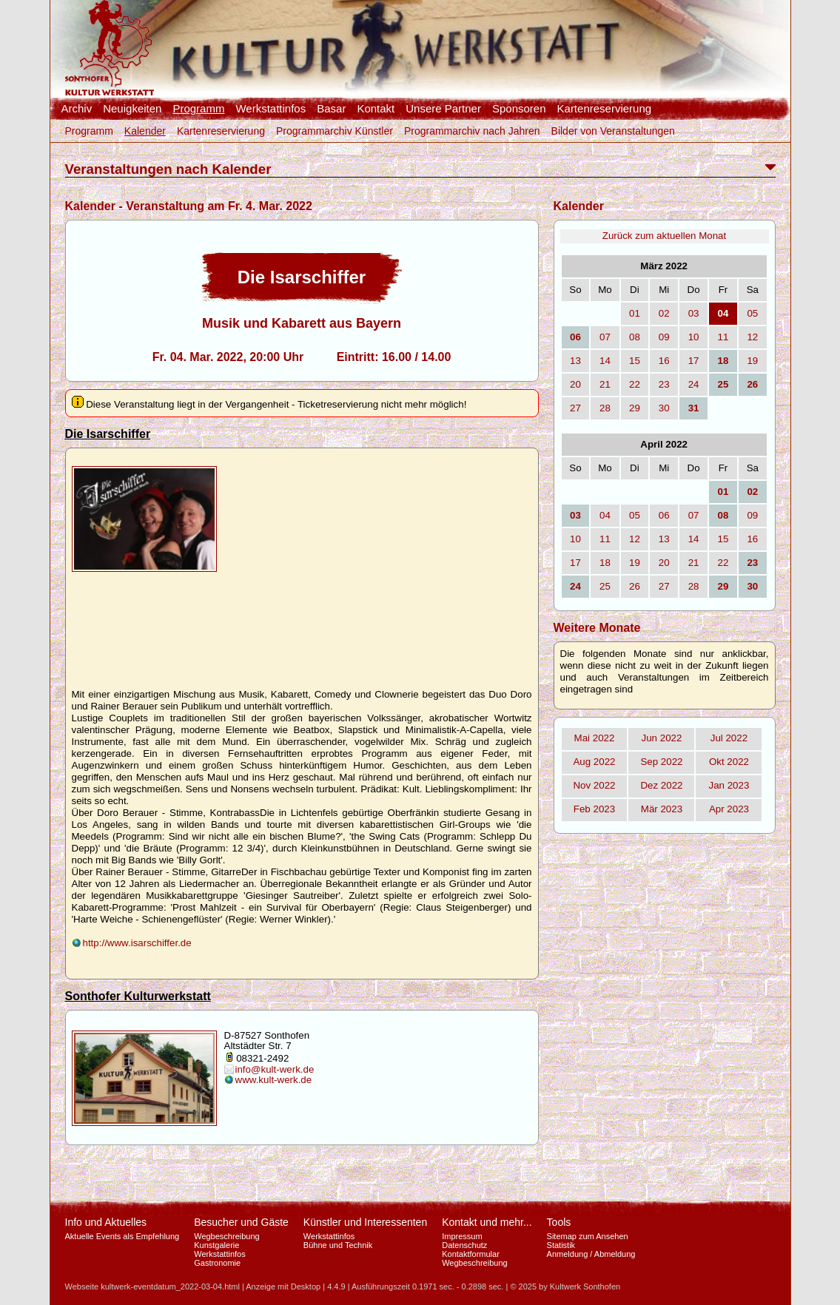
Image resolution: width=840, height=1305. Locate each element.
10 (693, 337)
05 (752, 313)
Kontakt (375, 109)
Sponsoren (519, 109)
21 (605, 384)
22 (634, 384)
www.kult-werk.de (273, 1079)
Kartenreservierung (604, 109)
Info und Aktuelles (106, 1222)
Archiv (77, 109)
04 (605, 515)
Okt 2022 (729, 761)
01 (634, 313)
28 (605, 408)
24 (693, 384)
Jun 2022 (662, 737)
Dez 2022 (661, 785)
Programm (198, 109)
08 (634, 337)
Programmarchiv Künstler (334, 131)
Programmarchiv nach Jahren (472, 131)
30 (664, 408)
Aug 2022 (594, 761)
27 (575, 408)
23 (664, 384)
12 (752, 337)
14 (605, 360)
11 (723, 337)
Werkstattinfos (270, 109)
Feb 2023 (594, 809)
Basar (331, 109)
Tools (559, 1222)
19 (752, 360)
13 (575, 360)
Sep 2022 (661, 761)
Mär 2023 (661, 809)
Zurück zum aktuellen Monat (664, 235)
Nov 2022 (594, 785)
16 (664, 360)
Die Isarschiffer (108, 434)
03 (693, 313)
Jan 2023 (729, 785)
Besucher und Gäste (241, 1222)
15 (634, 360)
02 (664, 313)
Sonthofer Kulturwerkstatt (138, 996)
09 (664, 337)
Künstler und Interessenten (365, 1222)
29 (634, 408)
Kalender (145, 131)
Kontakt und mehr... (486, 1222)
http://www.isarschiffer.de (137, 942)
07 (605, 337)
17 (693, 360)
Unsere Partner (443, 109)
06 (664, 515)
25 (605, 586)
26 (634, 586)
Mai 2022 (594, 737)
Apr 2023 (729, 809)
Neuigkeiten (132, 109)
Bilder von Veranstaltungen (613, 131)
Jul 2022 (728, 737)
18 (605, 562)
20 (575, 384)
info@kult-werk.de (275, 1069)
